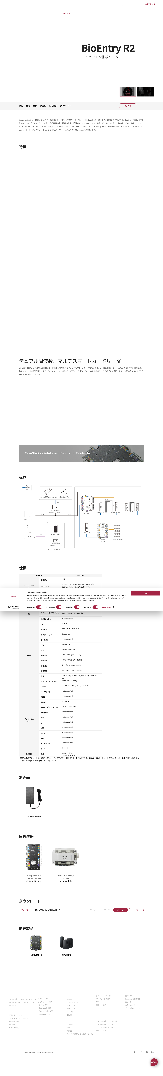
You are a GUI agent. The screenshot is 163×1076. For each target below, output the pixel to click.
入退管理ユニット (15, 1015)
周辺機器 (53, 105)
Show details (106, 1072)
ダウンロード (65, 105)
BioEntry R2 (66, 13)
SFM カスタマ (101, 1030)
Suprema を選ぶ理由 (132, 999)
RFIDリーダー (14, 1021)
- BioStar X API (43, 1005)
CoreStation (36, 954)
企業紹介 (128, 995)
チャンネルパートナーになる (106, 1024)
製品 (12, 13)
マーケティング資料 (103, 999)
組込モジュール (43, 1020)
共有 (141, 106)
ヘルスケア (71, 1005)
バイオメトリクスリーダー (18, 1018)
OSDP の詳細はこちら (81, 186)
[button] (128, 91)
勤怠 (68, 1027)
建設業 (69, 999)
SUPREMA (11, 6)
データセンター (72, 1002)
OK (145, 1058)
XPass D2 (66, 954)
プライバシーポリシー (16, 1044)
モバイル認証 (14, 1027)
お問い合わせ (150, 4)
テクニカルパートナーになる (106, 1027)
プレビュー (121, 910)
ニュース (128, 1002)
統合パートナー (43, 998)
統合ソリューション (45, 1001)
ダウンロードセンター (104, 995)
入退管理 (70, 1024)
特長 (21, 105)
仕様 (35, 105)
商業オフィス (72, 1008)
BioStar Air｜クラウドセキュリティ (21, 1002)
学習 (97, 1002)
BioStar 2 (12, 1005)
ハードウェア (29, 13)
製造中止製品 (101, 1005)
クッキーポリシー (34, 1044)
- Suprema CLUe (44, 1014)
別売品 (43, 105)
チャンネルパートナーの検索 (106, 1021)
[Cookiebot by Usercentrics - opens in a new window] (13, 1072)
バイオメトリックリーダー (48, 13)
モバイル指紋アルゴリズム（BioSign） (81, 1034)
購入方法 (118, 5)
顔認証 (69, 1030)
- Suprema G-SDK (44, 1008)
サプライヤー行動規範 (68, 1044)
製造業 (69, 1015)
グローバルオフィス (132, 1008)
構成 (28, 105)
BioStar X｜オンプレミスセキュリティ (23, 999)
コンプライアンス (50, 1044)
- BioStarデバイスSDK (46, 1011)
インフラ (70, 1011)
